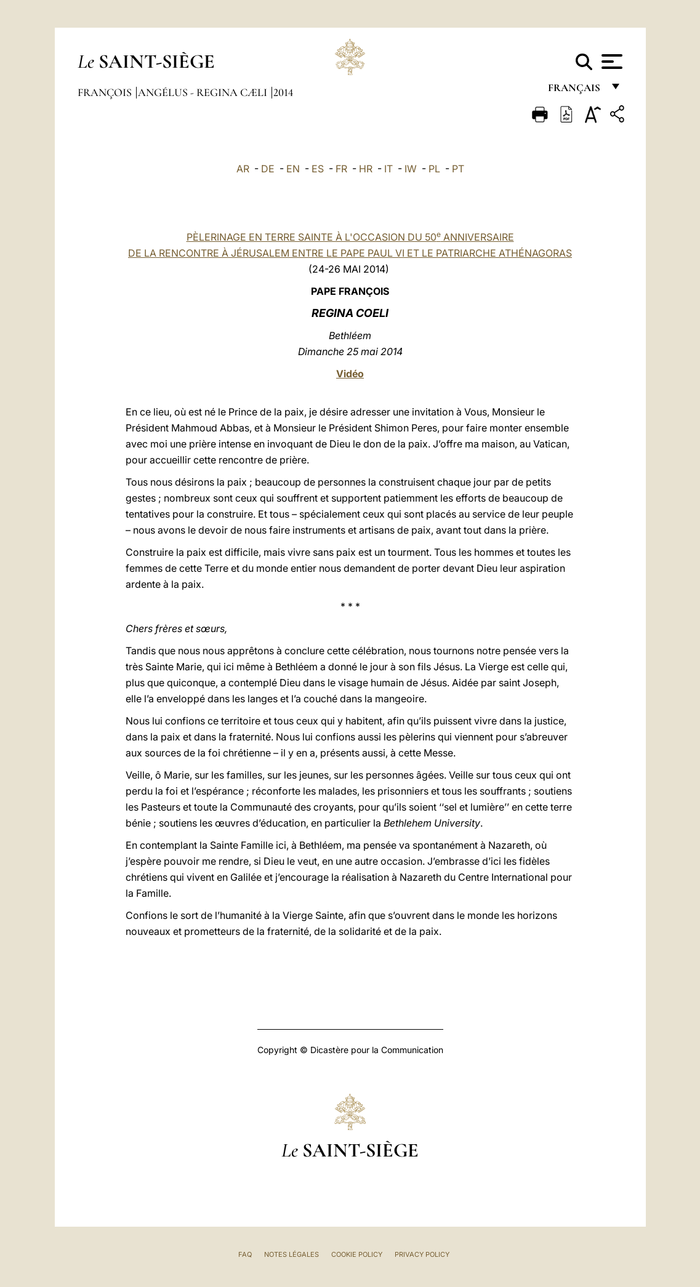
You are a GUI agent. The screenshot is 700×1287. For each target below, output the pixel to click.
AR (242, 168)
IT (388, 168)
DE (268, 168)
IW (410, 168)
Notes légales (291, 1254)
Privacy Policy (422, 1254)
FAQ (245, 1254)
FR (341, 168)
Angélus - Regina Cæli (204, 92)
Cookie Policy (356, 1254)
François (106, 92)
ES (318, 168)
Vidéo (350, 373)
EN (293, 168)
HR (365, 168)
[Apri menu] (610, 61)
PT (458, 168)
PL (434, 168)
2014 (283, 92)
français (575, 90)
